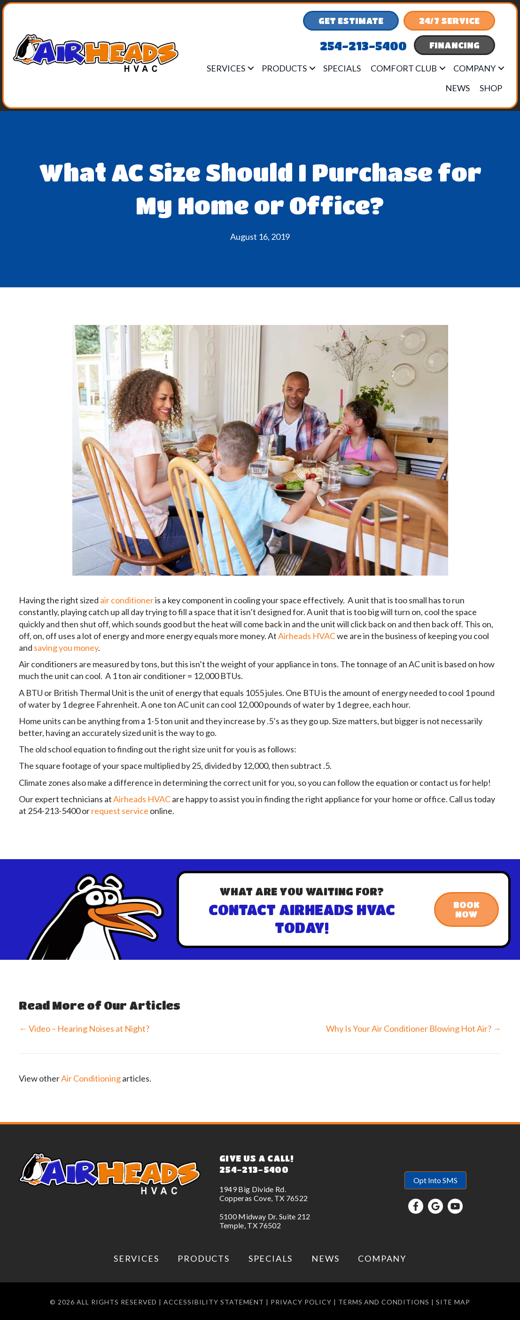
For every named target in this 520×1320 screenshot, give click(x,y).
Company (474, 68)
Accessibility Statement (213, 1302)
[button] (250, 68)
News (457, 88)
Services (226, 68)
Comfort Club (404, 68)
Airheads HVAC (306, 636)
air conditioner (127, 600)
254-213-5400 (253, 1169)
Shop (491, 88)
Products (284, 68)
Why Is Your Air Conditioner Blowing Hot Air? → (413, 1028)
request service (119, 811)
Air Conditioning (91, 1078)
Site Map (453, 1302)
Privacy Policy (301, 1302)
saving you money (66, 647)
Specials (342, 68)
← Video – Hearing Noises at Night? (84, 1028)
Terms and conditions (384, 1302)
